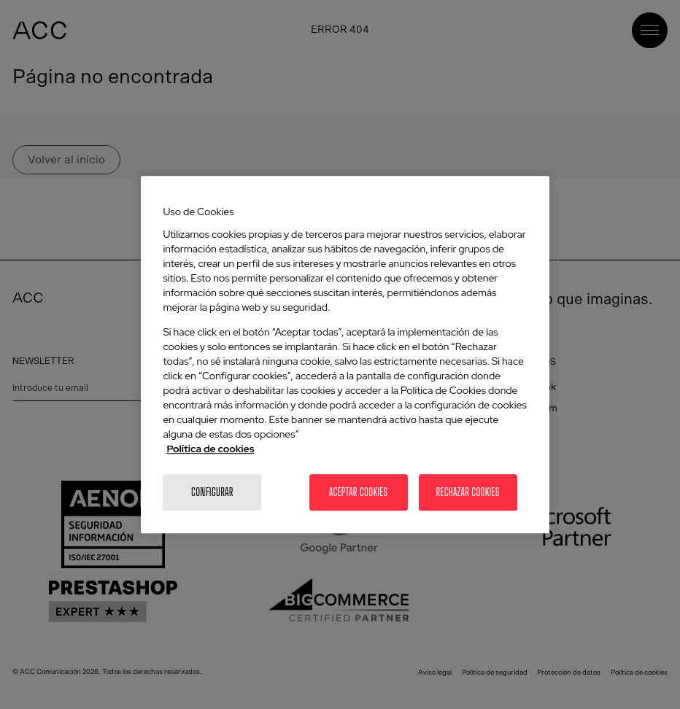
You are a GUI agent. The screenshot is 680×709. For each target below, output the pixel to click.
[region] (345, 354)
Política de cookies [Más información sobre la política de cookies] (210, 448)
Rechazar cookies (467, 492)
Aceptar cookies (358, 492)
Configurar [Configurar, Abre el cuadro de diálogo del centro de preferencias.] (212, 492)
